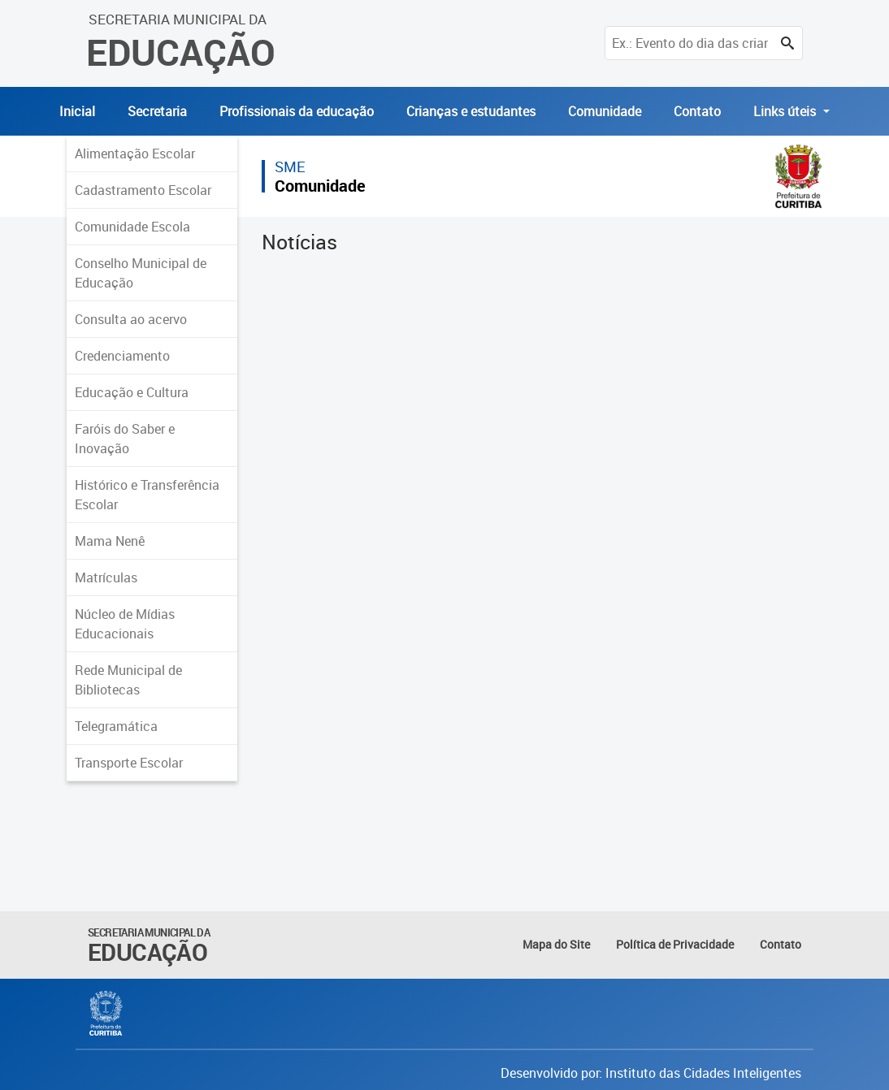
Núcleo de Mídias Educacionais (125, 623)
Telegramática (116, 726)
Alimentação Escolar (135, 153)
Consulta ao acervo (131, 319)
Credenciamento (122, 356)
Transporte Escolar (129, 763)
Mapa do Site (556, 944)
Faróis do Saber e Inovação (125, 438)
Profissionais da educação (296, 111)
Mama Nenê (110, 541)
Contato (697, 111)
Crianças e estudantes (471, 111)
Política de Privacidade (675, 944)
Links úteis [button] (786, 111)
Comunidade (604, 111)
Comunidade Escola (132, 227)
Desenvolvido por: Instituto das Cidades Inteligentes (651, 1073)
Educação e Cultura (132, 392)
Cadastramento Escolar (143, 190)
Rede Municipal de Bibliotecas (128, 680)
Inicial (77, 111)
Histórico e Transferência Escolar (147, 494)
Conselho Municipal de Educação (140, 273)
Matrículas (106, 577)
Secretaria (157, 111)
